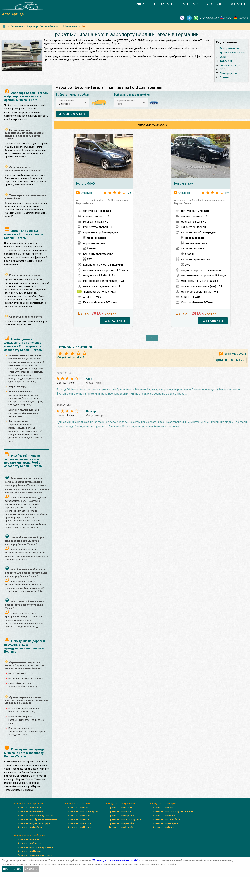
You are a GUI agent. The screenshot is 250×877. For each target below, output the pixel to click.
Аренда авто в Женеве (29, 843)
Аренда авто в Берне (28, 839)
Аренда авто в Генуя (78, 819)
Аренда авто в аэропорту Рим (83, 811)
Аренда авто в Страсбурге (122, 827)
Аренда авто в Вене (163, 807)
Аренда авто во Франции (120, 803)
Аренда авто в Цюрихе (29, 851)
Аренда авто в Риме (78, 807)
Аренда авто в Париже (120, 807)
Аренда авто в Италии (77, 803)
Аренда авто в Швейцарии (29, 835)
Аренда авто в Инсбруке (165, 823)
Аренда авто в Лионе (120, 811)
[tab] (139, 4)
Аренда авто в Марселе (121, 815)
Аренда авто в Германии (28, 803)
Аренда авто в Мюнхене (30, 811)
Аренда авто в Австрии (162, 803)
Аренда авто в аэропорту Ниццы (126, 819)
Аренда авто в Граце (163, 827)
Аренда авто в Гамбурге (30, 827)
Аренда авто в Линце (164, 815)
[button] (72, 102)
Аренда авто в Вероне (79, 823)
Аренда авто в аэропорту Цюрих (35, 855)
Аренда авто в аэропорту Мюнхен (35, 815)
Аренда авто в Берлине (30, 807)
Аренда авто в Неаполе (80, 827)
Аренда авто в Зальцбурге (166, 819)
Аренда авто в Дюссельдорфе (34, 823)
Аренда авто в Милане (79, 815)
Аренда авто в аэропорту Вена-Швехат (173, 811)
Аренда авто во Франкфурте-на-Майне (37, 819)
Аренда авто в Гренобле (121, 823)
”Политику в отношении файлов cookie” (115, 860)
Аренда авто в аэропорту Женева (35, 847)
